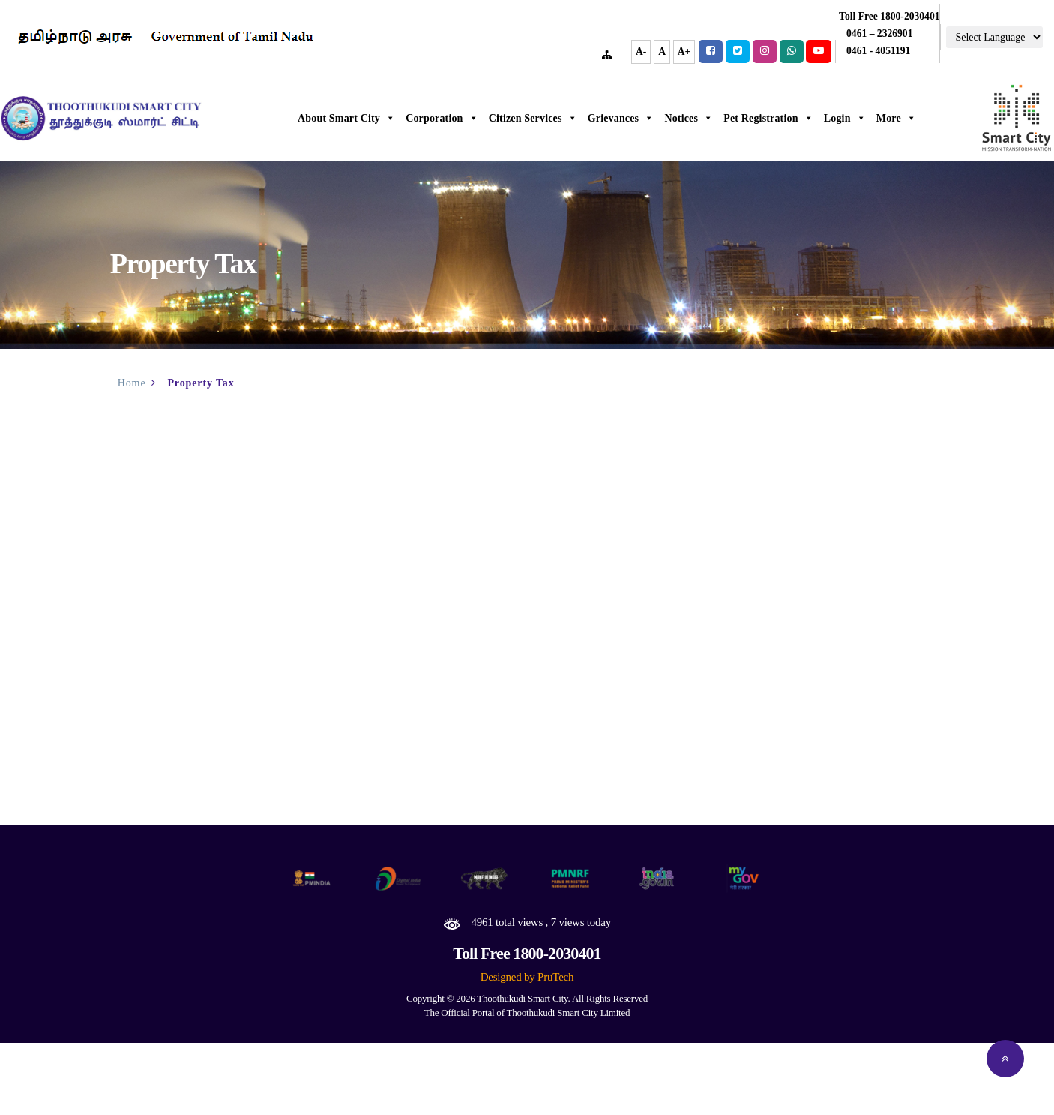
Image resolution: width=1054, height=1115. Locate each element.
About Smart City (382, 118)
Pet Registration (804, 118)
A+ (684, 51)
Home (132, 383)
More (932, 118)
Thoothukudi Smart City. (523, 998)
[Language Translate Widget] (994, 37)
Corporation (478, 118)
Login (881, 118)
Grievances (657, 118)
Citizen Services (569, 118)
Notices (724, 118)
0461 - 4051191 (878, 50)
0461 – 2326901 (879, 33)
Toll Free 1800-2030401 (526, 953)
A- (641, 51)
